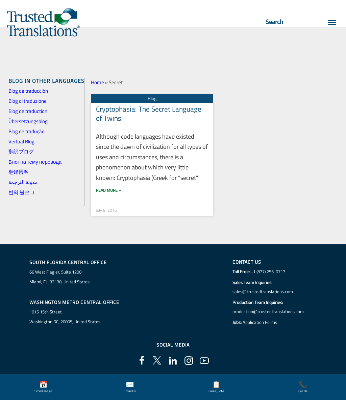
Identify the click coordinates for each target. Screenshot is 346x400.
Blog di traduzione (27, 101)
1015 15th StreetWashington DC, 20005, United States (64, 316)
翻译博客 (18, 172)
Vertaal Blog (21, 141)
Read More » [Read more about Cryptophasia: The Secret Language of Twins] (108, 190)
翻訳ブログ (21, 152)
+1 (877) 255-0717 (268, 271)
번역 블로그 (21, 192)
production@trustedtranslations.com (268, 311)
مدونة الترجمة (23, 182)
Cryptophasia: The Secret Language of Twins (148, 113)
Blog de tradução (26, 131)
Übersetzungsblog (28, 121)
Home (97, 82)
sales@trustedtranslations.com (262, 291)
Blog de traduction (27, 111)
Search (277, 21)
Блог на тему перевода (34, 162)
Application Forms (260, 322)
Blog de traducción (28, 91)
